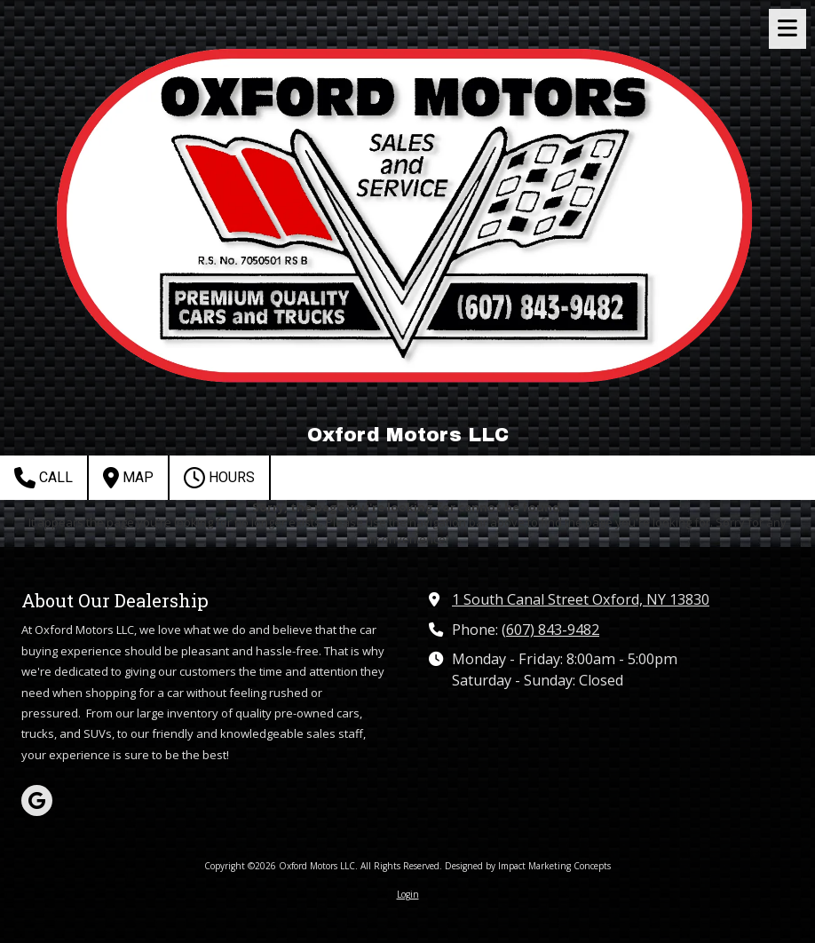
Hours (219, 477)
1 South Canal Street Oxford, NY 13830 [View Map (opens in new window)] (580, 599)
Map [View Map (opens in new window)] (128, 477)
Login (408, 894)
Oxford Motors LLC (408, 434)
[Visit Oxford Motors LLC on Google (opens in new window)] (36, 800)
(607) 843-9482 (550, 629)
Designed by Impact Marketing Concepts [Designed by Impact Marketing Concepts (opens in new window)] (528, 866)
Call (43, 477)
